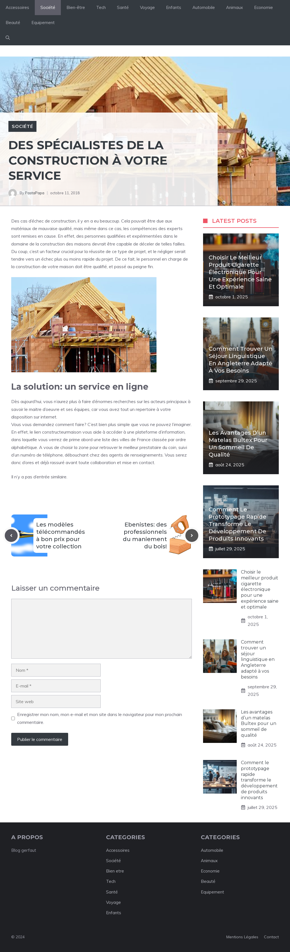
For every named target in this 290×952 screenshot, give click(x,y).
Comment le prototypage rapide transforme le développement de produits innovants (237, 524)
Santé (123, 7)
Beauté (13, 22)
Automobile (203, 7)
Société (47, 7)
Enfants (173, 7)
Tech (101, 7)
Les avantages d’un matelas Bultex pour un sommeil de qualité (258, 723)
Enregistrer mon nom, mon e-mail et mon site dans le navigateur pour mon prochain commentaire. (99, 718)
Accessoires (17, 7)
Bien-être (75, 7)
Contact (271, 936)
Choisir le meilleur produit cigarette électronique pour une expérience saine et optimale (240, 272)
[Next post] (191, 535)
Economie (263, 7)
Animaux (234, 7)
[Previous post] (11, 535)
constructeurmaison (61, 432)
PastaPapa (34, 193)
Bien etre (115, 871)
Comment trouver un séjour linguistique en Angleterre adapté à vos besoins (258, 659)
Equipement (43, 22)
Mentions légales (242, 936)
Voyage (147, 7)
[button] (7, 37)
